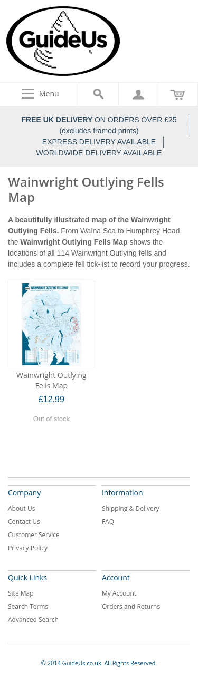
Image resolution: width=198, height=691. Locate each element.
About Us (21, 508)
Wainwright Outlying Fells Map (51, 380)
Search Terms (28, 606)
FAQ (108, 521)
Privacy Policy (28, 547)
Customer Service (34, 534)
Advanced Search (33, 619)
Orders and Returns (131, 606)
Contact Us (24, 521)
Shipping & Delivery (130, 508)
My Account (119, 593)
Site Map (21, 593)
